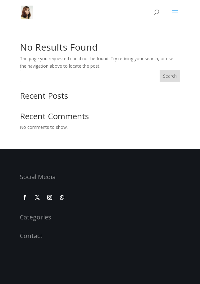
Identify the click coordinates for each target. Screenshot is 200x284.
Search (170, 76)
